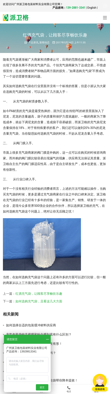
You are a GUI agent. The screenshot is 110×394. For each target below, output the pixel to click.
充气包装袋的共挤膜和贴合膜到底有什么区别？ (39, 334)
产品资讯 (33, 42)
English (91, 7)
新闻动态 (44, 42)
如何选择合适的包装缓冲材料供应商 (31, 325)
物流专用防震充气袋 (20, 362)
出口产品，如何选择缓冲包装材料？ (31, 353)
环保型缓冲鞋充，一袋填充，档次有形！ (34, 344)
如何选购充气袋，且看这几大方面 (38, 301)
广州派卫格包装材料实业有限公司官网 (37, 4)
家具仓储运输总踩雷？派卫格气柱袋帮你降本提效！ (42, 380)
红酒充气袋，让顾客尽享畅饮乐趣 (38, 294)
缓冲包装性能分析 (18, 371)
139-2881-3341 (75, 7)
